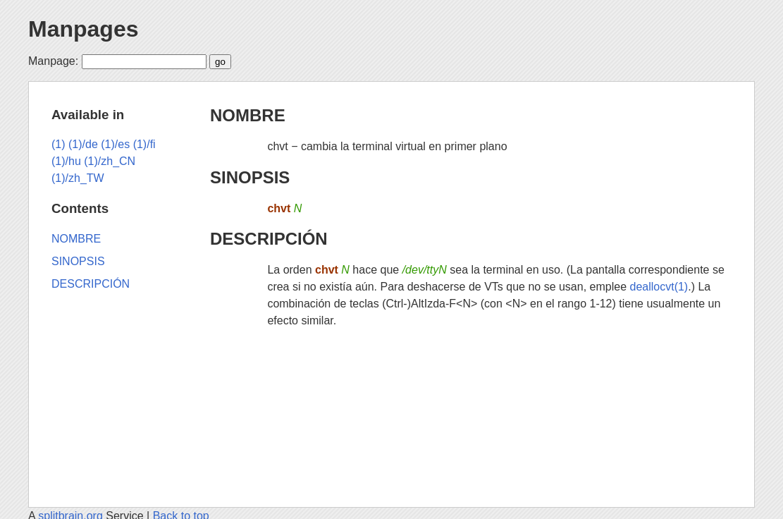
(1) (58, 144)
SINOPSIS (250, 177)
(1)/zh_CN (109, 161)
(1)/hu (66, 161)
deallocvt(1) (658, 287)
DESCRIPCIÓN (269, 238)
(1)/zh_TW (77, 178)
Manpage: (53, 61)
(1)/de (83, 144)
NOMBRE (247, 115)
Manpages (83, 29)
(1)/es (115, 144)
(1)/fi (144, 144)
